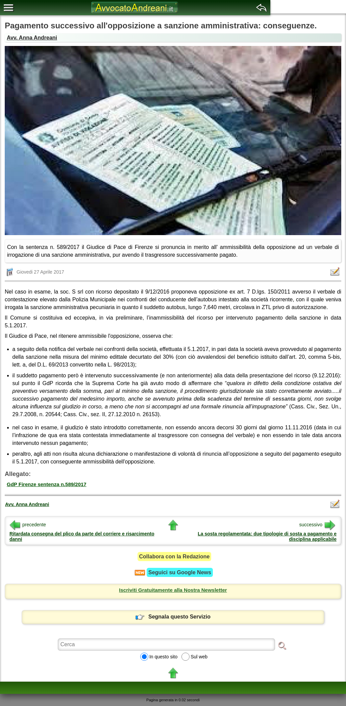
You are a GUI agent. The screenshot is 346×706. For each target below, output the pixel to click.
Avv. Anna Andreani (32, 38)
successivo (317, 524)
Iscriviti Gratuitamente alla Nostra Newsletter (173, 590)
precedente (27, 524)
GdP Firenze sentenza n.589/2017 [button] (46, 484)
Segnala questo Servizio (173, 617)
